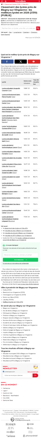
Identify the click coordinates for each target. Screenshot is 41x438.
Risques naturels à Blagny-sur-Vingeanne (16, 318)
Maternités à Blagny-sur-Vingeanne (14, 340)
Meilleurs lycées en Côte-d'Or (13, 302)
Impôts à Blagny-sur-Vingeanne (13, 332)
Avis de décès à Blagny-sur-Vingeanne (15, 311)
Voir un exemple (33, 372)
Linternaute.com (9, 372)
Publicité (31, 410)
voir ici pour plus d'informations (28, 284)
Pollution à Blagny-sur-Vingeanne (14, 315)
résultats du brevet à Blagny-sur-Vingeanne (19, 233)
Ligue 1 (5, 391)
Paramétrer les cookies (8, 414)
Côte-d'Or (25, 4)
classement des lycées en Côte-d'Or (16, 228)
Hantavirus (6, 388)
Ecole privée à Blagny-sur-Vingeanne (15, 337)
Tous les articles (9, 412)
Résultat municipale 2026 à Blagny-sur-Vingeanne (19, 353)
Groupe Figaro (35, 414)
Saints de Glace (8, 400)
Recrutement (20, 412)
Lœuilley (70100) (8, 300)
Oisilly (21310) (7, 290)
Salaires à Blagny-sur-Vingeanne (13, 328)
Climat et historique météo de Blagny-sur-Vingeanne (20, 325)
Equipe (16, 410)
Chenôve (10, 213)
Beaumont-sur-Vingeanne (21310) (14, 292)
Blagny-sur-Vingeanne (10, 308)
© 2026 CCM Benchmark (20, 416)
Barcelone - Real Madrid (11, 395)
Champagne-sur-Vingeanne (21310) (14, 295)
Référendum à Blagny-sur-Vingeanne (15, 345)
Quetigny (26, 32)
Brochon (11, 221)
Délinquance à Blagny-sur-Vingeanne (15, 313)
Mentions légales (26, 414)
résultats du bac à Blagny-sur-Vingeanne (18, 231)
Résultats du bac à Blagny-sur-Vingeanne (16, 356)
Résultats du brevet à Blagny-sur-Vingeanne (17, 358)
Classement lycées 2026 (12, 4)
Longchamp (17, 32)
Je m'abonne (19, 260)
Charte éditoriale (23, 410)
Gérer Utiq (17, 414)
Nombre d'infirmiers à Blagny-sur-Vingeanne (17, 320)
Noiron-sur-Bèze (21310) (10, 297)
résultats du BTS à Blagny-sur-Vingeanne (18, 235)
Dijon (14, 128)
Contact (36, 410)
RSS (15, 412)
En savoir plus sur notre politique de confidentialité (16, 263)
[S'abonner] (20, 375)
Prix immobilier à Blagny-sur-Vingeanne (16, 342)
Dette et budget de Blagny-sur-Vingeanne (16, 330)
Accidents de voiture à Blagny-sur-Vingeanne (17, 323)
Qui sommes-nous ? (8, 410)
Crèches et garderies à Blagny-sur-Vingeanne (17, 335)
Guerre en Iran (7, 393)
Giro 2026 (6, 398)
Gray (10, 32)
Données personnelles (31, 412)
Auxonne (12, 166)
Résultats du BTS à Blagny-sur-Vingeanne (16, 361)
